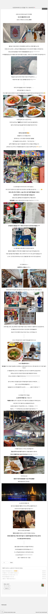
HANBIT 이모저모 (5, 568)
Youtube (11, 612)
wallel (46, 612)
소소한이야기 (12, 568)
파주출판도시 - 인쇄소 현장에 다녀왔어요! (9, 572)
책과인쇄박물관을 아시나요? (7, 576)
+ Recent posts (3, 604)
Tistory (40, 612)
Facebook (8, 612)
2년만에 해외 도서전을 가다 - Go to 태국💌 (24, 7)
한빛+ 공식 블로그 (7, 585)
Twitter (6, 612)
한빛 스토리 (6, 584)
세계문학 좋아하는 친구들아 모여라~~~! (9, 574)
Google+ (14, 612)
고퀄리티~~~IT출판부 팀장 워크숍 (8, 578)
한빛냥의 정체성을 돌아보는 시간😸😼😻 (9, 570)
